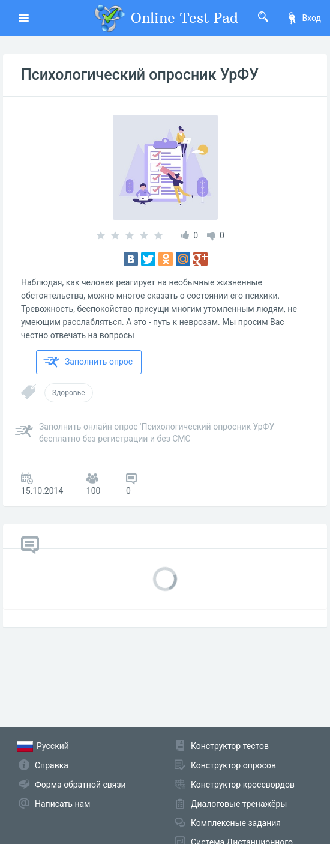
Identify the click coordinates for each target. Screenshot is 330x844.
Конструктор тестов (230, 746)
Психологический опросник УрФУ (140, 74)
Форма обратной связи (80, 784)
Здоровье (68, 393)
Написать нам (62, 804)
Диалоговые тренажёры (239, 804)
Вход (303, 18)
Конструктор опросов (233, 765)
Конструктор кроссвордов (243, 784)
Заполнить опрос (88, 362)
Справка (51, 765)
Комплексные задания (236, 823)
